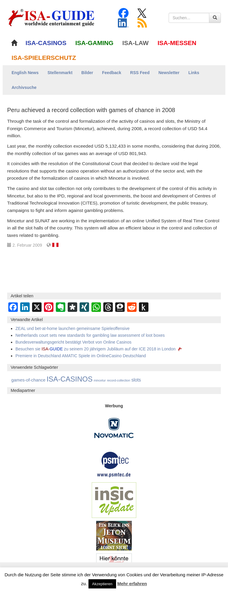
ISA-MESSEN (177, 42)
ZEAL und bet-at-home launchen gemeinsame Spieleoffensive (72, 328)
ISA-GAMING (94, 42)
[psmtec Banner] (114, 464)
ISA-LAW (135, 42)
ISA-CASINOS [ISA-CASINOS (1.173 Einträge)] (70, 379)
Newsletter (169, 72)
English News (25, 72)
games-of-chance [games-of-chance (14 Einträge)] (28, 380)
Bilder (87, 72)
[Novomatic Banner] (114, 427)
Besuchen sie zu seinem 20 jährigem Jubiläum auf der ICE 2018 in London (99, 349)
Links (194, 72)
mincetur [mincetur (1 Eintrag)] (100, 380)
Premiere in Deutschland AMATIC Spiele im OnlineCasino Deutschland (80, 355)
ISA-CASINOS (46, 42)
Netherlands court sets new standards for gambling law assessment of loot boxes (90, 335)
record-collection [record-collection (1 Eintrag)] (118, 380)
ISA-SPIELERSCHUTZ (44, 57)
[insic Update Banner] (114, 499)
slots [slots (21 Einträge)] (136, 379)
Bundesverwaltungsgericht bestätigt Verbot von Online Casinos (73, 342)
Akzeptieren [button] (102, 584)
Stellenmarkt (60, 72)
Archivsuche (24, 87)
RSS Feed (139, 72)
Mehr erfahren (132, 583)
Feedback (111, 72)
